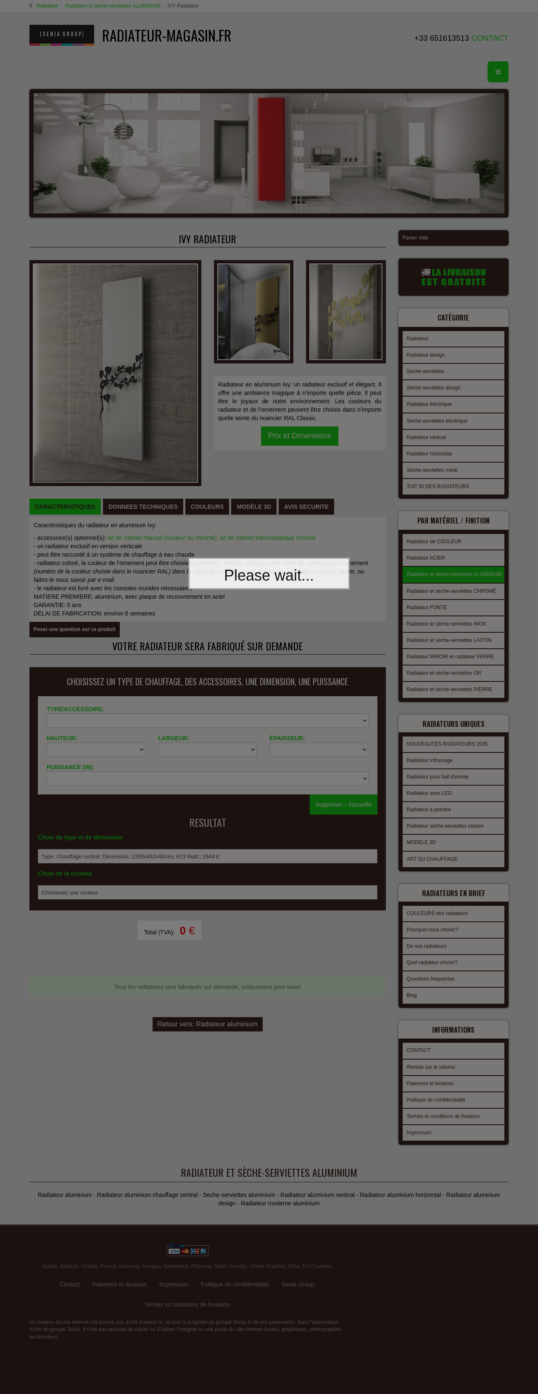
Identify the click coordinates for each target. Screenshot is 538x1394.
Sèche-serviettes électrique (437, 420)
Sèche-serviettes (425, 370)
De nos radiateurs (427, 939)
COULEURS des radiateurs (437, 906)
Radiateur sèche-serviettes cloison (445, 821)
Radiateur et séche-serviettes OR (444, 670)
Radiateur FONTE (427, 605)
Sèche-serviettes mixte (432, 469)
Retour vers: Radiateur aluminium (208, 903)
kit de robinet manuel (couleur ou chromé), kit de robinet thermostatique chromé (212, 440)
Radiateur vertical (426, 436)
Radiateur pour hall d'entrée (438, 772)
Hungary (151, 1239)
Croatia (89, 1239)
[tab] (65, 409)
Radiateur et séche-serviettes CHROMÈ (451, 589)
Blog (412, 988)
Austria (49, 1239)
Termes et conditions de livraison (443, 1107)
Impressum (419, 1124)
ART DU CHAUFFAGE (432, 854)
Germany (129, 1239)
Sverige (238, 1239)
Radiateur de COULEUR (434, 539)
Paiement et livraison (430, 1075)
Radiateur (46, 6)
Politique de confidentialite (234, 1257)
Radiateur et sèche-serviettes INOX (446, 621)
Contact (70, 1257)
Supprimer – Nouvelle (343, 719)
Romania (201, 1239)
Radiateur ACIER (426, 555)
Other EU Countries (310, 1239)
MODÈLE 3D (421, 837)
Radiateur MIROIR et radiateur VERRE (450, 654)
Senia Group (297, 1257)
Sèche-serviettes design (434, 386)
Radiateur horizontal (429, 452)
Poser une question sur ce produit (75, 532)
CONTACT (419, 1041)
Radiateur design (426, 354)
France (108, 1239)
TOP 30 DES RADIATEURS (438, 485)
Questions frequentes (431, 971)
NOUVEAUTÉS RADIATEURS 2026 (447, 739)
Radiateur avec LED (429, 788)
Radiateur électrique (429, 403)
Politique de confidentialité (436, 1091)
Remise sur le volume (431, 1058)
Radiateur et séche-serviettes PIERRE (450, 687)
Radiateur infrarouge (430, 755)
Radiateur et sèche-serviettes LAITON (449, 638)
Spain (220, 1239)
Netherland (176, 1239)
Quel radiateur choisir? (432, 955)
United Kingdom (267, 1239)
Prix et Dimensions (299, 349)
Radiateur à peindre (429, 804)
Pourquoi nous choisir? (432, 922)
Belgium (69, 1239)
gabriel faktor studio (476, 1240)
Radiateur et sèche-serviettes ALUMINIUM (111, 6)
